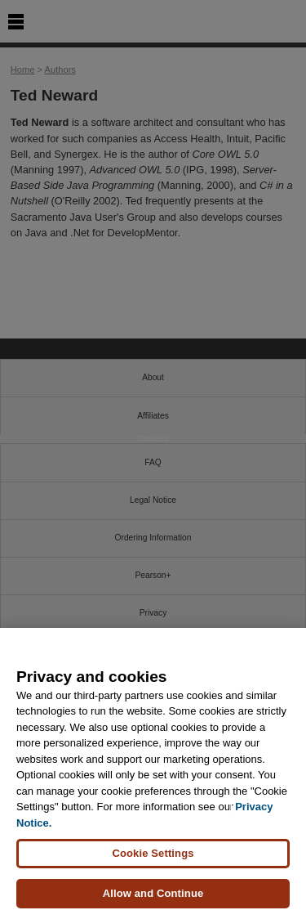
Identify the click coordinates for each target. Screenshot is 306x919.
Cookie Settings (152, 854)
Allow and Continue (153, 894)
